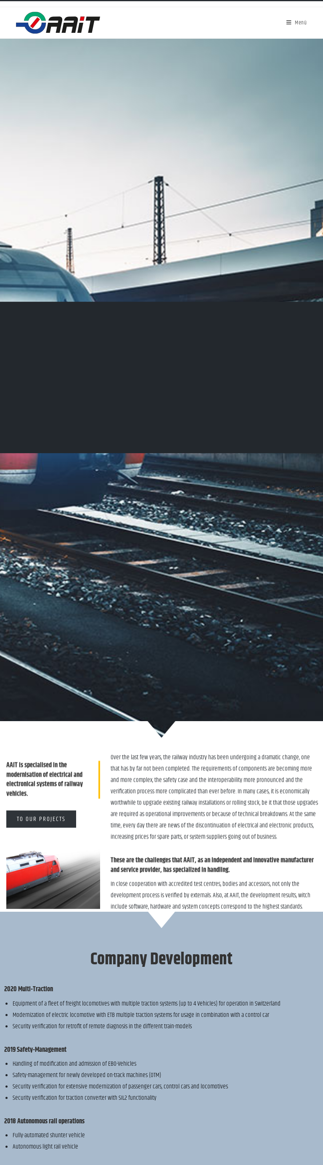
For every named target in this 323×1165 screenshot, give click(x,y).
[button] (41, 830)
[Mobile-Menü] (296, 22)
